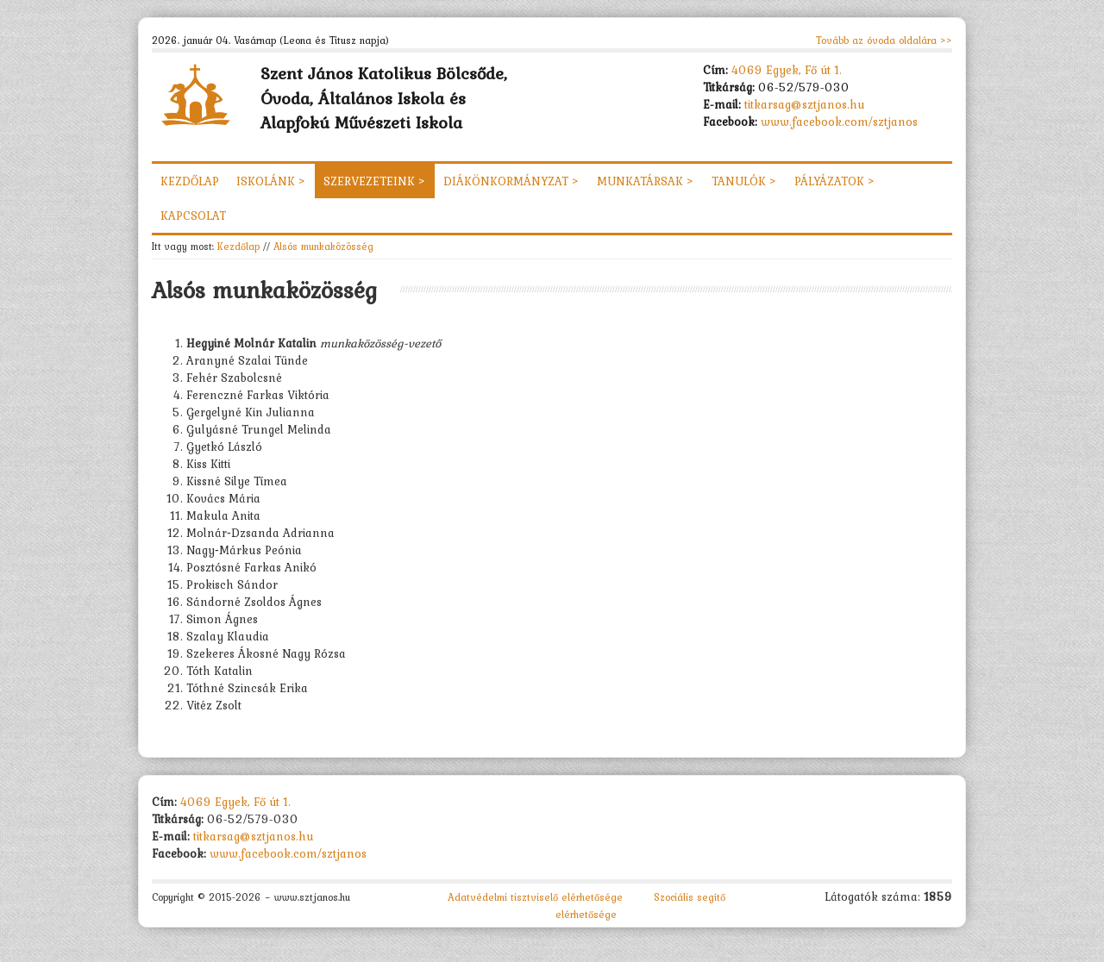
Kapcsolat (193, 215)
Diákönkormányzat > (511, 181)
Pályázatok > (834, 181)
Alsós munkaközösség (323, 246)
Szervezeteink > (374, 181)
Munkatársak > (645, 181)
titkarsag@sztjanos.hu (804, 104)
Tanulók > (744, 181)
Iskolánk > (271, 181)
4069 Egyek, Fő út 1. (786, 69)
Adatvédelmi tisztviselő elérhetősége (535, 897)
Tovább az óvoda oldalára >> (884, 40)
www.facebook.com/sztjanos (839, 121)
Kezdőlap (189, 181)
